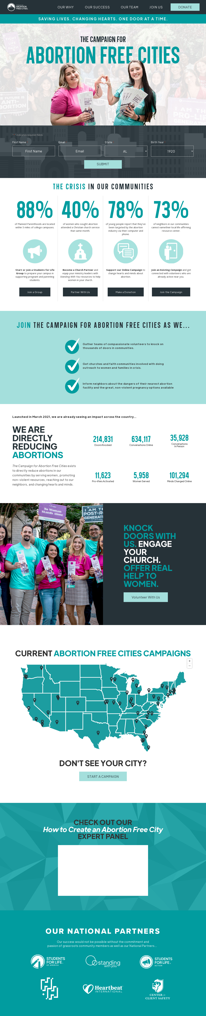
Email (63, 142)
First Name (20, 142)
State (109, 142)
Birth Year (158, 142)
